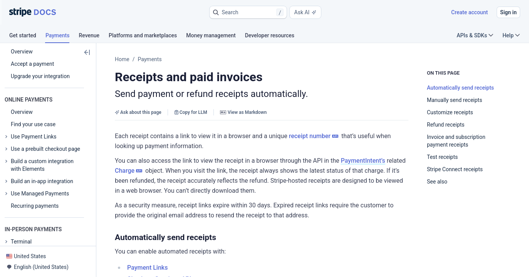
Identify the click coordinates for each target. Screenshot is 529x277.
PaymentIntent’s (363, 160)
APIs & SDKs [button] (475, 35)
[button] (248, 12)
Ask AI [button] (305, 12)
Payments (149, 59)
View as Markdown (243, 112)
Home (122, 59)
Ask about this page (138, 112)
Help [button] (511, 35)
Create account (469, 12)
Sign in (508, 12)
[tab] (27, 36)
